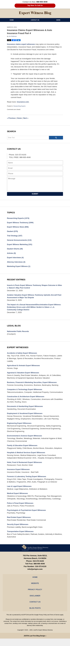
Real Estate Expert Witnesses (19, 523)
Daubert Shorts (15, 250)
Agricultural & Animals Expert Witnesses (24, 368)
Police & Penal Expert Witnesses (21, 508)
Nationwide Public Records (18, 334)
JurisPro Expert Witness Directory (43, 637)
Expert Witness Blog (35, 13)
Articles (11, 254)
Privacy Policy (35, 596)
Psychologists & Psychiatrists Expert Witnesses (27, 515)
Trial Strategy (15, 236)
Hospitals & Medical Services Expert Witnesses (27, 457)
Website (35, 589)
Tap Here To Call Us (35, 6)
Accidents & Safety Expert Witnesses (23, 356)
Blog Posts (35, 615)
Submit (35, 194)
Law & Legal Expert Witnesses (20, 491)
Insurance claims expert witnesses (21, 44)
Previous (11, 118)
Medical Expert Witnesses (18, 498)
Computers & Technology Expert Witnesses (25, 393)
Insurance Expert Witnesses (19, 474)
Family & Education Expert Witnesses (23, 450)
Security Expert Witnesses (18, 530)
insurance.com (23, 102)
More (58, 20)
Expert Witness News (18, 227)
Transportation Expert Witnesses (21, 537)
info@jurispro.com (35, 575)
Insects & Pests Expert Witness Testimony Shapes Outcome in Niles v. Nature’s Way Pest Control (33, 288)
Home (12, 20)
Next (26, 118)
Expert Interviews (15, 259)
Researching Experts (19, 106)
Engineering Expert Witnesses (20, 427)
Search (56, 137)
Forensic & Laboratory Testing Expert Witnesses (27, 481)
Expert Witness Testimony (21, 223)
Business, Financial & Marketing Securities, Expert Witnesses (33, 386)
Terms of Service (55, 622)
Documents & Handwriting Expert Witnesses (26, 410)
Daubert (12, 232)
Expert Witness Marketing (20, 245)
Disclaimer (35, 602)
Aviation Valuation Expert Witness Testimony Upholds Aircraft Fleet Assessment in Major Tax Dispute (33, 298)
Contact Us (35, 20)
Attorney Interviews (16, 263)
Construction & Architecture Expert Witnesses (26, 400)
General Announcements (20, 241)
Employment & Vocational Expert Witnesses (25, 417)
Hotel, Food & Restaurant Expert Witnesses (25, 467)
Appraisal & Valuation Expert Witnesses (24, 376)
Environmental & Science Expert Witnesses (25, 440)
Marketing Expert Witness (19, 268)
